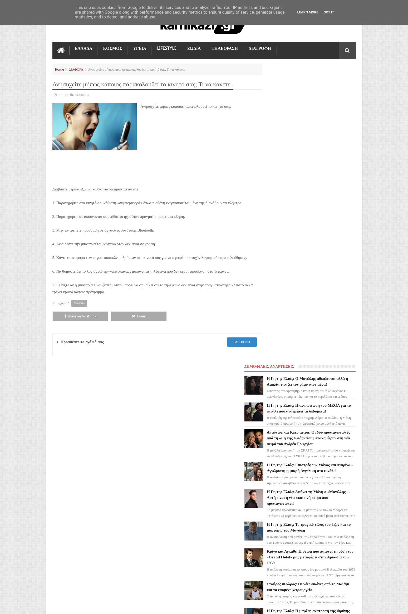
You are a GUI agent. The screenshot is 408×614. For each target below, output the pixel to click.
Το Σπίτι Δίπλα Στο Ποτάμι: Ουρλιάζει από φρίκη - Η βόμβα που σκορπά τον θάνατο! (319, 367)
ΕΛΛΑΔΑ (83, 47)
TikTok (61, 496)
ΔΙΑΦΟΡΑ (76, 69)
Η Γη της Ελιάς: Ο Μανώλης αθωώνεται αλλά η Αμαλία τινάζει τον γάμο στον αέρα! (319, 84)
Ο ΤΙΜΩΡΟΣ (64, 477)
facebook (232, 341)
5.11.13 (62, 94)
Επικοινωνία (342, 410)
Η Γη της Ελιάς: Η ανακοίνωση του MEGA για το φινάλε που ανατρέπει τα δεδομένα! (320, 117)
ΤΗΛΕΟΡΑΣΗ (225, 47)
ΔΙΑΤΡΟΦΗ (260, 47)
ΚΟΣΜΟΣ (112, 47)
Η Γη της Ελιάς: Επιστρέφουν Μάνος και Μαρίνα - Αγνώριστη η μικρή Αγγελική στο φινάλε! (318, 188)
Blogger (311, 606)
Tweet (112, 316)
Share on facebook (71, 316)
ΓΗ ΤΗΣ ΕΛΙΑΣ (66, 448)
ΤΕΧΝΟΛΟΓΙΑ (66, 515)
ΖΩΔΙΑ (194, 47)
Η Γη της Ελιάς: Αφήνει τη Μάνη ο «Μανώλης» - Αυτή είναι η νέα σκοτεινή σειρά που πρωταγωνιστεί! (321, 221)
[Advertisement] (196, 146)
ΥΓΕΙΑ (139, 47)
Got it (328, 12)
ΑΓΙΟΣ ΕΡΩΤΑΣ (67, 458)
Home (59, 69)
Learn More (307, 12)
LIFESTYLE (166, 47)
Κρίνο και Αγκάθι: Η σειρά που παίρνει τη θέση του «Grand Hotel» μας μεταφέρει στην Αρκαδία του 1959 (320, 280)
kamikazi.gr (94, 606)
